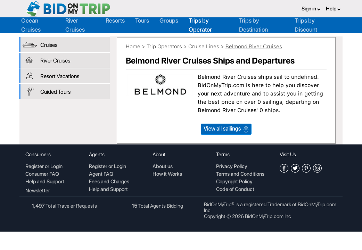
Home (133, 46)
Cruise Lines (203, 46)
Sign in (311, 9)
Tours (142, 20)
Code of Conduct (235, 189)
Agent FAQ (101, 174)
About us (163, 166)
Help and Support (44, 182)
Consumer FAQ (42, 174)
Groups (168, 20)
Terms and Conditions (240, 174)
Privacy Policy (231, 166)
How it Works (167, 174)
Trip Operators (164, 46)
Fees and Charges (109, 182)
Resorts (115, 20)
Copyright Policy (234, 182)
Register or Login (44, 166)
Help (333, 9)
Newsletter (37, 191)
